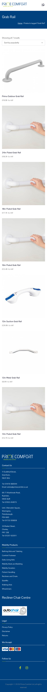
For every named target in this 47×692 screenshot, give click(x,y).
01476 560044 (11, 484)
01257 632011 (11, 535)
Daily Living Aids (8, 560)
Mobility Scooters (8, 568)
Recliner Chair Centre (16, 598)
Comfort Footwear (9, 555)
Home (20, 23)
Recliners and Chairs (10, 576)
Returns (5, 635)
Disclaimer (6, 631)
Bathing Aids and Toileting (12, 551)
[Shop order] (23, 43)
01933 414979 (10, 502)
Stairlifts (5, 580)
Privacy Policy (7, 627)
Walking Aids (7, 585)
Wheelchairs (6, 589)
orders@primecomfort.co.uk (17, 487)
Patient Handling (8, 572)
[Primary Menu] (43, 5)
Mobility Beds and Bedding (12, 564)
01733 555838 (11, 520)
